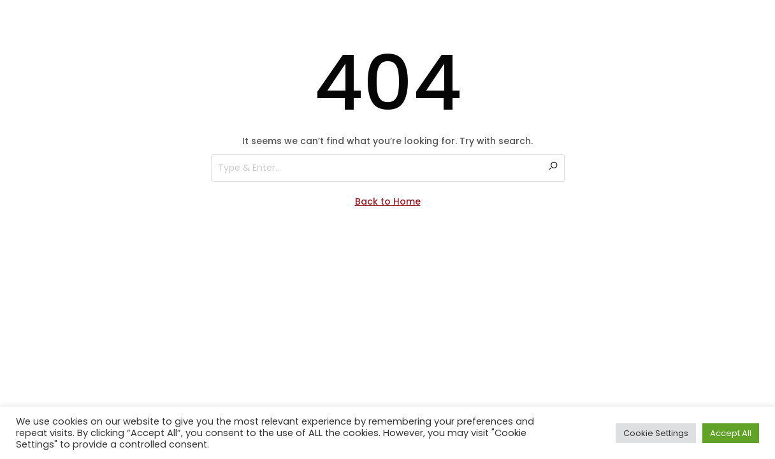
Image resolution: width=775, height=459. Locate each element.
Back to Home (388, 201)
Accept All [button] (730, 433)
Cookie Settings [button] (655, 433)
